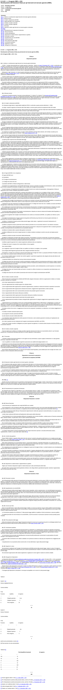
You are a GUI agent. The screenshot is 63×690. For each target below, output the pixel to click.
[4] (5, 581)
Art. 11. (3, 436)
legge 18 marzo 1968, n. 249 (37, 523)
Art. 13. (3, 478)
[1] (7, 379)
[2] (56, 408)
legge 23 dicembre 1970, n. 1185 (28, 567)
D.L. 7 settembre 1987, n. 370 (21, 686)
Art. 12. (3, 463)
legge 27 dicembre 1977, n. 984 (46, 65)
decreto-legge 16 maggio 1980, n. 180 (47, 562)
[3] (27, 431)
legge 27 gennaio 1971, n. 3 (15, 160)
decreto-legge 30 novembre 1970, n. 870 (38, 560)
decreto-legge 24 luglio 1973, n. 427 (30, 561)
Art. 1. (2, 63)
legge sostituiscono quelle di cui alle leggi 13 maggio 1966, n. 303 (29, 559)
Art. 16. (3, 520)
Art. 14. (3, 488)
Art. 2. (3, 93)
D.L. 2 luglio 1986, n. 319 (20, 677)
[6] (5, 649)
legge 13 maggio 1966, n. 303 (12, 73)
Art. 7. (3, 336)
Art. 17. (3, 527)
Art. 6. (3, 328)
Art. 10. (3, 403)
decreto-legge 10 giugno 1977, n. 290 (49, 567)
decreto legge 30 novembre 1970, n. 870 (46, 159)
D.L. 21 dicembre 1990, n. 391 (24, 684)
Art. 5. (3, 276)
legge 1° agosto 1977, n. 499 (14, 568)
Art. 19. (3, 557)
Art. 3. (3, 103)
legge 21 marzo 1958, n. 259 (18, 439)
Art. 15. (3, 505)
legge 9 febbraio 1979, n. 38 (31, 133)
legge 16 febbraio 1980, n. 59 (14, 562)
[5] (17, 641)
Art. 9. (3, 388)
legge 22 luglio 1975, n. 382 (24, 347)
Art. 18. (3, 546)
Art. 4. (3, 173)
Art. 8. (3, 362)
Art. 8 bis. (3, 379)
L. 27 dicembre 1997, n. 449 (39, 679)
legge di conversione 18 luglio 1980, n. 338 (17, 563)
